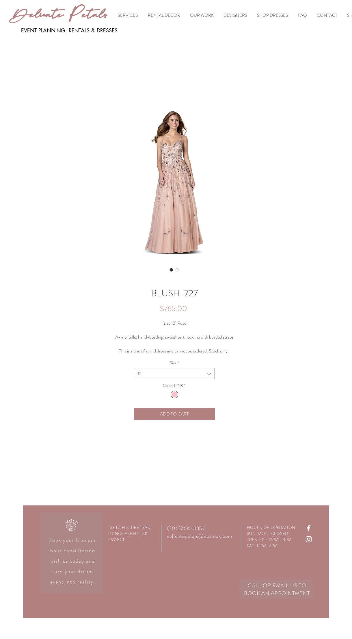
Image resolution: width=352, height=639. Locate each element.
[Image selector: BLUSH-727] (171, 270)
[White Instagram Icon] (309, 539)
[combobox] (174, 373)
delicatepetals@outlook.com (199, 536)
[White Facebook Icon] (309, 528)
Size (174, 363)
